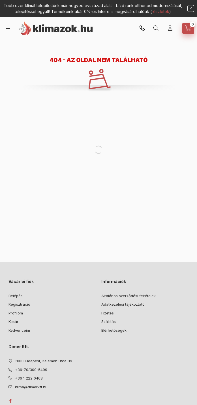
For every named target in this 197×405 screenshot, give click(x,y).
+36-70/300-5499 (142, 28)
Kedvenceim (19, 330)
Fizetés (107, 313)
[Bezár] (190, 8)
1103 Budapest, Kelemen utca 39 (43, 361)
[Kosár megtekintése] (188, 28)
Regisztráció (19, 304)
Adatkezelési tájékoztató (123, 304)
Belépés (15, 295)
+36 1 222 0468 (29, 378)
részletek (160, 11)
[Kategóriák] (8, 28)
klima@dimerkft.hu (31, 387)
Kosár (13, 321)
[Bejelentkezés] (170, 28)
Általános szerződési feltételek (128, 295)
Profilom (15, 313)
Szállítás (108, 321)
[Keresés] (156, 28)
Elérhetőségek (114, 330)
